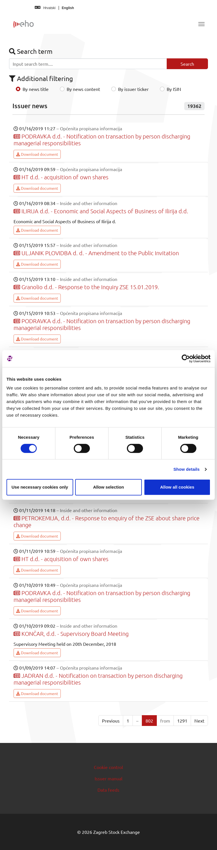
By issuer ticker (133, 89)
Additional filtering (41, 78)
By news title (36, 89)
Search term (31, 51)
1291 (182, 720)
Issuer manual (108, 778)
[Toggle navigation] (201, 24)
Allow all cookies (177, 487)
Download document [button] (37, 154)
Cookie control (108, 767)
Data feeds (108, 790)
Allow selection (108, 487)
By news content (83, 89)
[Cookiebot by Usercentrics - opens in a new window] (186, 358)
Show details (186, 469)
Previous (111, 720)
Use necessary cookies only (40, 487)
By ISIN (174, 89)
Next (199, 720)
